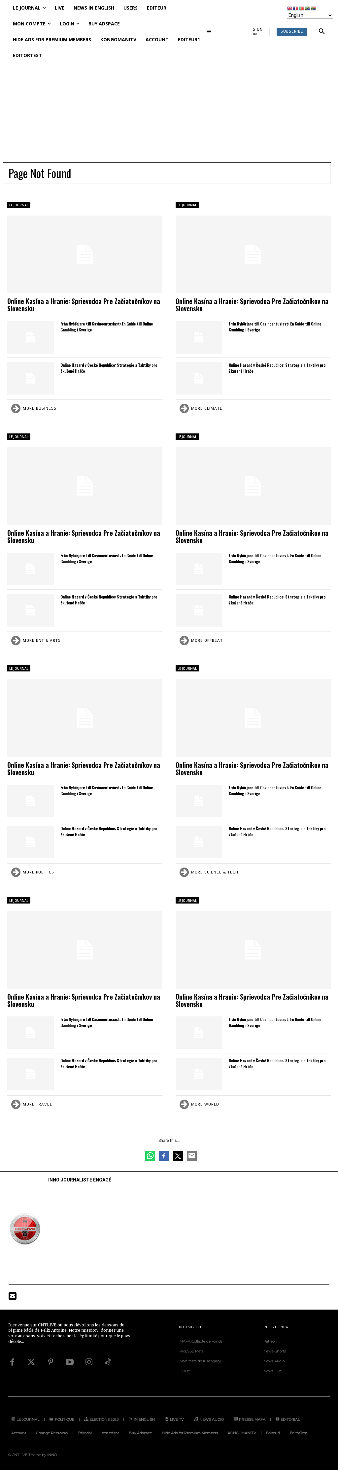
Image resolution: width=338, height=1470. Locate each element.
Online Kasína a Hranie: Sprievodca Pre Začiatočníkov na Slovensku (83, 304)
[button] (322, 32)
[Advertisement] (169, 113)
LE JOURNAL (18, 205)
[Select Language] (310, 15)
